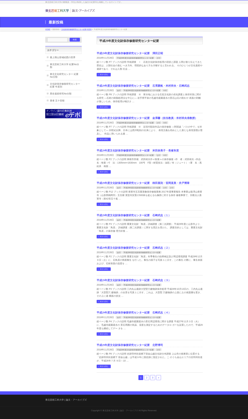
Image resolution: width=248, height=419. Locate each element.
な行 (158, 155)
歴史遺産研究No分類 (60, 93)
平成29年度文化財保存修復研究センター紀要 (135, 58)
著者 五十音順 (57, 100)
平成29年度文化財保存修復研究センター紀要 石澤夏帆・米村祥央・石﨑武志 (143, 85)
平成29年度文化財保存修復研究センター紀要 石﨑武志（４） (134, 312)
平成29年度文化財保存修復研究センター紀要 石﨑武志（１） (134, 215)
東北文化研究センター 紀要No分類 (64, 75)
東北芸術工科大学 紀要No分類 (64, 65)
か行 (158, 123)
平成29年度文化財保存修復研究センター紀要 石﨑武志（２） (134, 247)
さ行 (158, 58)
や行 (165, 90)
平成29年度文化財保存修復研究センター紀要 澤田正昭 (130, 53)
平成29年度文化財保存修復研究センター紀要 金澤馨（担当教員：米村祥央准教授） (147, 118)
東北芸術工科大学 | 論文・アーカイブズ (120, 410)
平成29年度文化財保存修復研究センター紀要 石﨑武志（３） (134, 280)
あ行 (119, 90)
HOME (47, 29)
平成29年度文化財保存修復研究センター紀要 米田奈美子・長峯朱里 (138, 150)
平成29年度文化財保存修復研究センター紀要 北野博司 (130, 345)
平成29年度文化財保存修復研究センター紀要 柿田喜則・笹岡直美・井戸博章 (143, 183)
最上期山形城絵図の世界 (62, 57)
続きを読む (104, 74)
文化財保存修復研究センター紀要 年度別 (76, 29)
